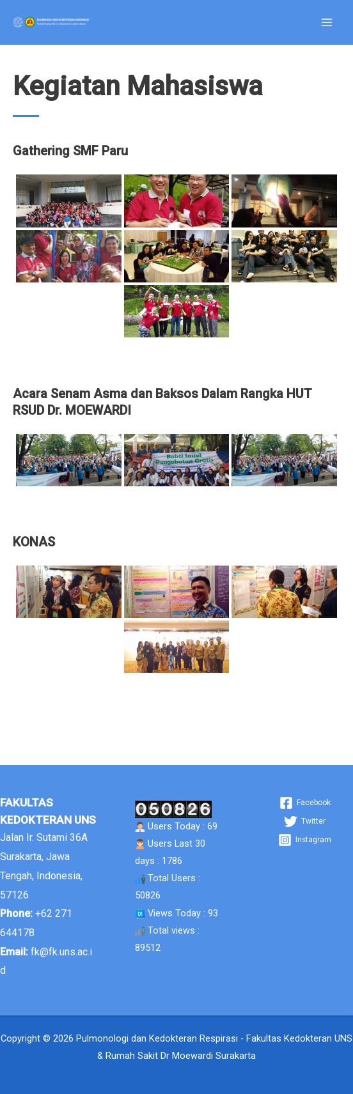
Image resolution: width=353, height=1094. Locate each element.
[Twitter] (304, 821)
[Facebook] (305, 803)
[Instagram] (305, 840)
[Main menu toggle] (326, 22)
